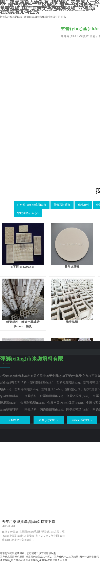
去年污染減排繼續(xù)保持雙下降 (28, 522)
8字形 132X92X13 (22, 266)
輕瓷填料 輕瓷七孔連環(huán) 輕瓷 (23, 324)
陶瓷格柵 (72, 322)
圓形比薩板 (72, 266)
